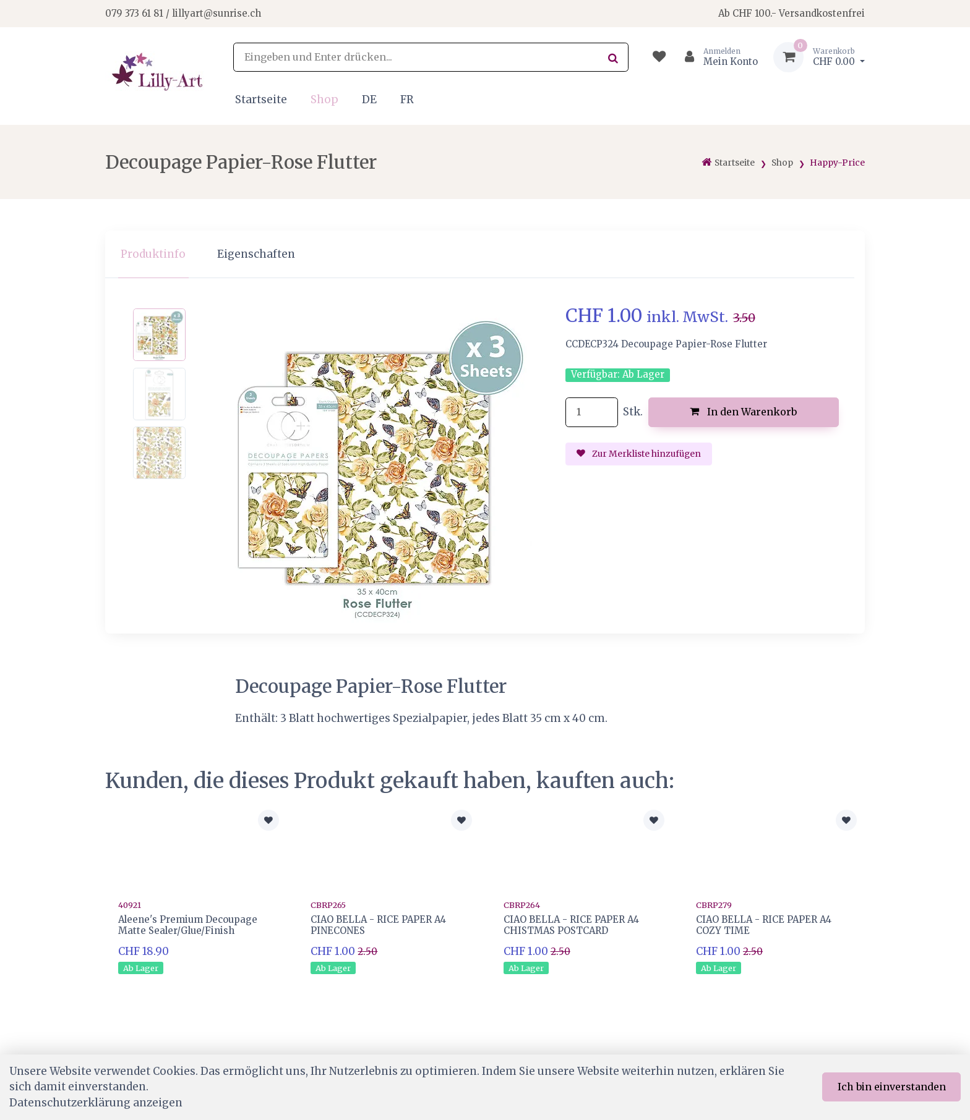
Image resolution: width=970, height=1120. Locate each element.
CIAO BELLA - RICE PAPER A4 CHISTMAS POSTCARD (571, 925)
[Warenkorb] (819, 57)
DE (369, 99)
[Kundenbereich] (716, 57)
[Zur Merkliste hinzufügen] (268, 820)
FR (407, 99)
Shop (324, 99)
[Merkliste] (659, 57)
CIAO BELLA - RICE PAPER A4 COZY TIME (763, 925)
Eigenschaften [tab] (256, 254)
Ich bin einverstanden (892, 1086)
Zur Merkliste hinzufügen (639, 453)
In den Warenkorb (743, 411)
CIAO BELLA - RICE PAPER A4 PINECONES (378, 925)
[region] (485, 254)
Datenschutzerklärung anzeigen (95, 1102)
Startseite (261, 99)
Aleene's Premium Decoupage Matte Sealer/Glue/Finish (187, 925)
